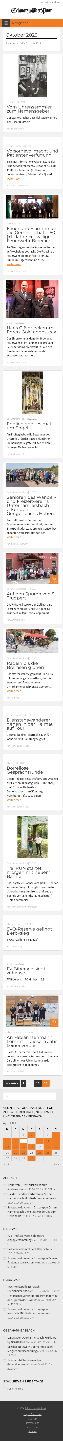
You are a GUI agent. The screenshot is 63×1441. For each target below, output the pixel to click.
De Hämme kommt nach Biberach (27, 1249)
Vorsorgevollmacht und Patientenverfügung (32, 153)
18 (47, 1147)
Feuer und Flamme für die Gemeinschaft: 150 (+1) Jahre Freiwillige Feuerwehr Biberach (31, 234)
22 (23, 1152)
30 (31, 1158)
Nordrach (11, 102)
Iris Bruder (14, 697)
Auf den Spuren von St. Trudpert (32, 596)
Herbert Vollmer (17, 128)
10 (39, 1141)
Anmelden (55, 2)
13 (7, 1147)
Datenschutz (32, 1422)
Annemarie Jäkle (17, 619)
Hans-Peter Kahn (18, 986)
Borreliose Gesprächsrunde (25, 770)
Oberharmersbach (15, 924)
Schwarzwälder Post (19, 185)
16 (31, 1147)
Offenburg (11, 763)
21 (15, 1152)
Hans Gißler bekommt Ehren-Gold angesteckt (32, 330)
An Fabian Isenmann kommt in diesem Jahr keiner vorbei (32, 1041)
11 (47, 1141)
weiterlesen (14, 178)
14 (15, 1147)
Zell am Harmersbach (16, 146)
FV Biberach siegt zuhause (26, 971)
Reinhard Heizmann (19, 543)
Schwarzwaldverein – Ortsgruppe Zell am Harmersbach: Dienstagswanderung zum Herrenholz (32, 1212)
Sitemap (32, 1418)
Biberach (11, 223)
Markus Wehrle (17, 1071)
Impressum (32, 1427)
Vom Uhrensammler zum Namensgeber (29, 109)
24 (39, 1152)
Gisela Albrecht (17, 454)
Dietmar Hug (16, 946)
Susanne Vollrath (18, 271)
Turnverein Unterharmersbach (23, 906)
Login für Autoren (32, 1414)
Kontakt (44, 2)
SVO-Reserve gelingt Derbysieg (29, 931)
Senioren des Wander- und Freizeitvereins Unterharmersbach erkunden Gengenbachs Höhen (31, 505)
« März (7, 1164)
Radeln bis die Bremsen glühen (25, 665)
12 (38, 1083)
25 (47, 1152)
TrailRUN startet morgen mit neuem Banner (29, 872)
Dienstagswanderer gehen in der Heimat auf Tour (30, 724)
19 (55, 1147)
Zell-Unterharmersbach (17, 418)
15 (23, 1147)
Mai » (56, 1164)
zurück (11, 1083)
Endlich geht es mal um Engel (29, 426)
